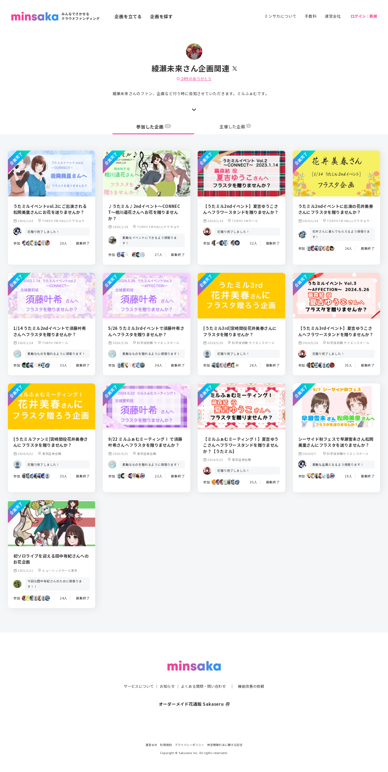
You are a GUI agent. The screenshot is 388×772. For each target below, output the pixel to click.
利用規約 (166, 745)
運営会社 (333, 16)
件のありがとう (194, 78)
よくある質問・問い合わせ (204, 675)
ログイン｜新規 (363, 16)
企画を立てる (128, 16)
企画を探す (161, 16)
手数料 (310, 16)
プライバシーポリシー (189, 745)
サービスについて (135, 675)
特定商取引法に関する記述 (225, 745)
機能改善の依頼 (254, 675)
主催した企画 (235, 126)
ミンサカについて (280, 16)
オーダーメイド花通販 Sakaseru (194, 693)
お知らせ (166, 675)
